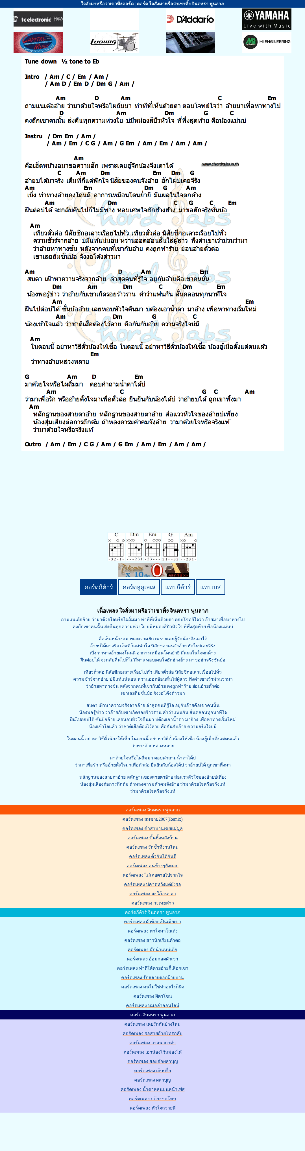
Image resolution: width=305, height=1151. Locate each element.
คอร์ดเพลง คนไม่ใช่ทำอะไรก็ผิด (152, 986)
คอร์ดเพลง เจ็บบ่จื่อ (152, 1070)
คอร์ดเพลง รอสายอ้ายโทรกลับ (152, 1033)
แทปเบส (210, 587)
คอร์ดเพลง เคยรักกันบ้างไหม (152, 1024)
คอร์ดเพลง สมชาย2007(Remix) (152, 819)
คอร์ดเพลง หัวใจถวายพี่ (153, 1108)
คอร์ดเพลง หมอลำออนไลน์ (152, 1005)
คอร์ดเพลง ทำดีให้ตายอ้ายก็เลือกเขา (152, 968)
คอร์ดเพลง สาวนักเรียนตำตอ (152, 940)
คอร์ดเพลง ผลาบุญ (152, 1080)
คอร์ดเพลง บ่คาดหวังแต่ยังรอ (152, 884)
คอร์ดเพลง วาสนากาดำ (152, 1042)
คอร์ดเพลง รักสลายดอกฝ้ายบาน (152, 977)
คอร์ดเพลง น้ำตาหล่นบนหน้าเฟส (153, 1089)
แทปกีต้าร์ (178, 587)
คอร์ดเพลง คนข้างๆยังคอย (152, 865)
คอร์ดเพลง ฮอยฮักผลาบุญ (152, 1061)
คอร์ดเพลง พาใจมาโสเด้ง (153, 931)
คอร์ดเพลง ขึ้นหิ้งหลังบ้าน (152, 837)
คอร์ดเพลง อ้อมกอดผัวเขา (152, 958)
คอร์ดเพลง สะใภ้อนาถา (152, 893)
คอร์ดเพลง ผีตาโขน (152, 996)
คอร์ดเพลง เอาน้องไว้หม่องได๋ (152, 1052)
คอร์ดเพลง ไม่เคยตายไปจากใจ (153, 875)
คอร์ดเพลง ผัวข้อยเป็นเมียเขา (152, 921)
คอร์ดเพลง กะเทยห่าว (152, 903)
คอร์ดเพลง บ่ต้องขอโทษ (152, 1098)
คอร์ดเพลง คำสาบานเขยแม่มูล (152, 828)
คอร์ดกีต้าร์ (98, 587)
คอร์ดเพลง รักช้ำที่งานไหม (152, 847)
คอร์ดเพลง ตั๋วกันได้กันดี (152, 856)
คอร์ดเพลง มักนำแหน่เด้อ (152, 949)
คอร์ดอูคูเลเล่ (139, 587)
